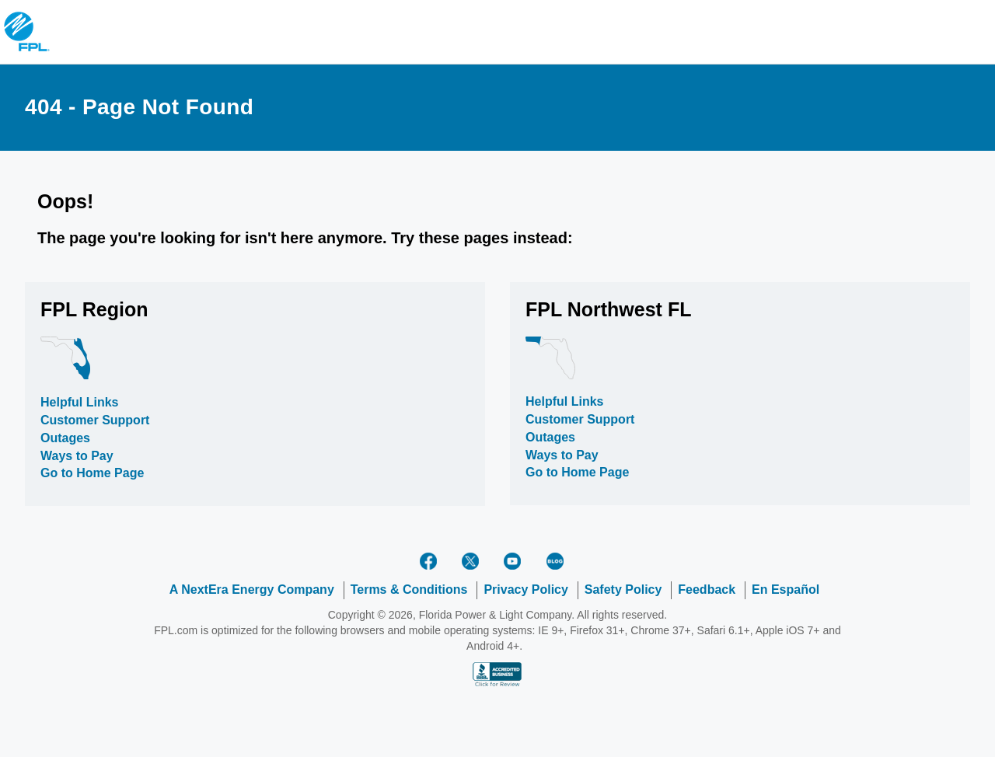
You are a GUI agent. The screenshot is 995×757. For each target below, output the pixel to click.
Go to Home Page (92, 473)
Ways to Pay (76, 455)
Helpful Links (79, 402)
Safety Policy (623, 589)
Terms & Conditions (409, 589)
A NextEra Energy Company (251, 589)
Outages (65, 438)
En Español (785, 589)
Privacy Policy (526, 589)
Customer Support (94, 420)
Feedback (706, 589)
